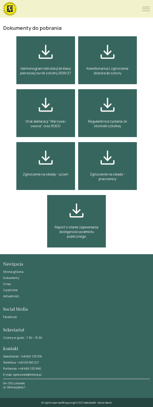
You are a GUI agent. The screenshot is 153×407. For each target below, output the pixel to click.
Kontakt (10, 348)
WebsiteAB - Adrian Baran (98, 402)
